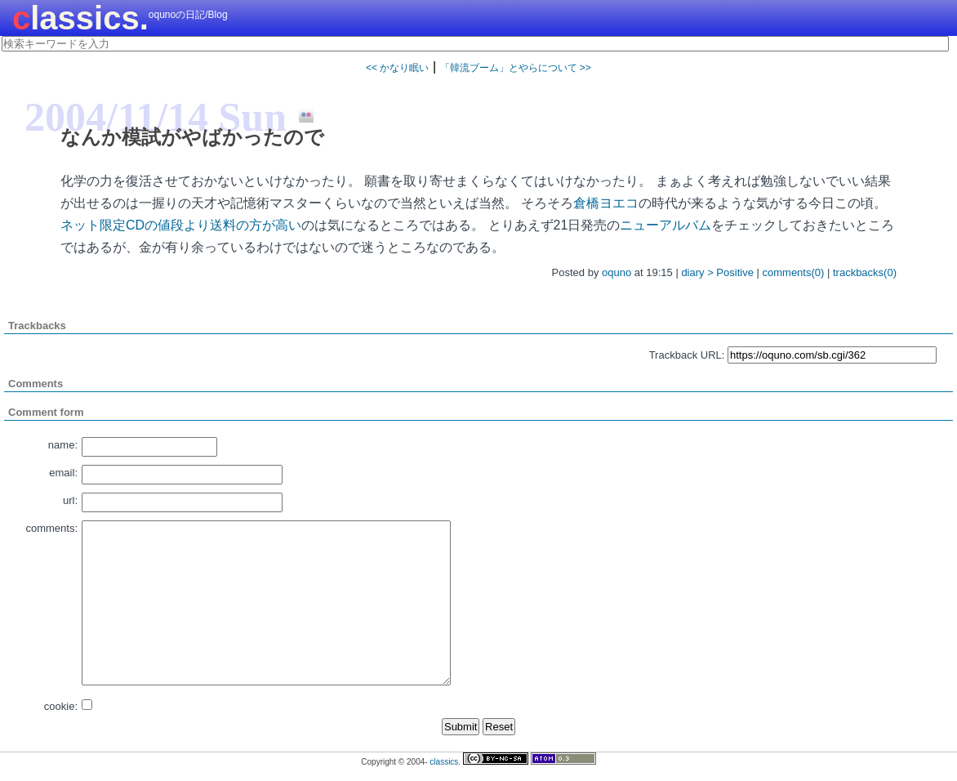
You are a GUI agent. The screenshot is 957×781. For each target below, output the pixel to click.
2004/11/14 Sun (155, 117)
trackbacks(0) (865, 272)
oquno (616, 272)
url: (70, 500)
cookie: (61, 706)
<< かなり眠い (397, 68)
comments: (51, 528)
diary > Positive (717, 272)
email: (63, 472)
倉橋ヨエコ (606, 203)
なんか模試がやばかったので (192, 137)
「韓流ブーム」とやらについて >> (515, 68)
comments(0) (794, 272)
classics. (80, 18)
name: (63, 445)
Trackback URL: (687, 355)
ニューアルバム (665, 225)
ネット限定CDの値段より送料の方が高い (180, 225)
